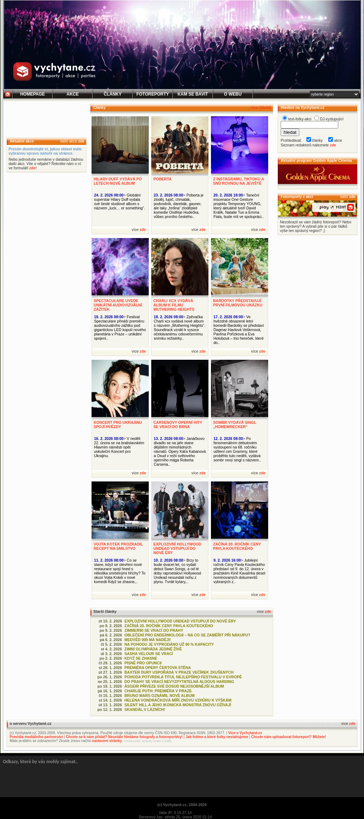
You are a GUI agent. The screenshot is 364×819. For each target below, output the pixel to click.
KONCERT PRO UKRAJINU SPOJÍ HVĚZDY (118, 424)
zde (81, 141)
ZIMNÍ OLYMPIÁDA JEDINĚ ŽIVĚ (153, 649)
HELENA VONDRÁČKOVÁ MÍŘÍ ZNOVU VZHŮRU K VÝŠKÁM (177, 700)
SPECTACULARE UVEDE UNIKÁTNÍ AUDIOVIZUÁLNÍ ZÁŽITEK (118, 305)
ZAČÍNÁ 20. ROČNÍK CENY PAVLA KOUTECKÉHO (237, 546)
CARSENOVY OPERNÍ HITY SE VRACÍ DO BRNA (177, 424)
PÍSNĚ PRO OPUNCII (143, 663)
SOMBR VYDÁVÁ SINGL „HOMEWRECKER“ (234, 424)
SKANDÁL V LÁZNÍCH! (144, 709)
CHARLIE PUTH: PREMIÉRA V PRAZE (158, 691)
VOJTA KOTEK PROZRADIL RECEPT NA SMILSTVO (118, 546)
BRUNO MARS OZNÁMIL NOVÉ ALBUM (159, 695)
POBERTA (162, 179)
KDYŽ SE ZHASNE (140, 658)
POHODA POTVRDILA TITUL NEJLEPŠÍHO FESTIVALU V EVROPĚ (183, 677)
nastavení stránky (107, 741)
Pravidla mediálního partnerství (36, 737)
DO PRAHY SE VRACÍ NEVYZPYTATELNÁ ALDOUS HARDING (179, 681)
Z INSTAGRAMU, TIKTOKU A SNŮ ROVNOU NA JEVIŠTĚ (238, 181)
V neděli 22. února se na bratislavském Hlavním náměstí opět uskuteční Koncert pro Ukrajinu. (119, 447)
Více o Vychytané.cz (245, 733)
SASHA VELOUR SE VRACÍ (148, 653)
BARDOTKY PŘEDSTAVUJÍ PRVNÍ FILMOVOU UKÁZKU (237, 303)
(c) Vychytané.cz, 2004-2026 (182, 805)
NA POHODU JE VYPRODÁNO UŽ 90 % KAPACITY (169, 644)
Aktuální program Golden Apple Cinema (316, 160)
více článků (261, 107)
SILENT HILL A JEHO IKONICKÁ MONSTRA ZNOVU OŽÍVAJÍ (177, 705)
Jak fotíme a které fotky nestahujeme (217, 737)
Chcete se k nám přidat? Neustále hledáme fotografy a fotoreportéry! (124, 737)
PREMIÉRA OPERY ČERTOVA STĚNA (157, 667)
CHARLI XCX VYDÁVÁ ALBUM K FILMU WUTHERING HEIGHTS (174, 305)
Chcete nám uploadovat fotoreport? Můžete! (288, 737)
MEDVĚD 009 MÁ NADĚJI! (147, 640)
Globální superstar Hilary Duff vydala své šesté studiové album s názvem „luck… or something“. (119, 201)
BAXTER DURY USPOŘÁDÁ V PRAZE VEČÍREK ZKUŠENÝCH (178, 672)
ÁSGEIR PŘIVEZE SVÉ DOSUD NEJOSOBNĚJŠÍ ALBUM (174, 686)
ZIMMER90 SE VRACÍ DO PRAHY (153, 630)
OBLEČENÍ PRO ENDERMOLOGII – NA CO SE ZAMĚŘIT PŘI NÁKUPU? (187, 635)
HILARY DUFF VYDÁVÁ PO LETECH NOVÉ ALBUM (118, 181)
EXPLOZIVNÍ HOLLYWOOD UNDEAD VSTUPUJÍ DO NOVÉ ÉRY (177, 548)
